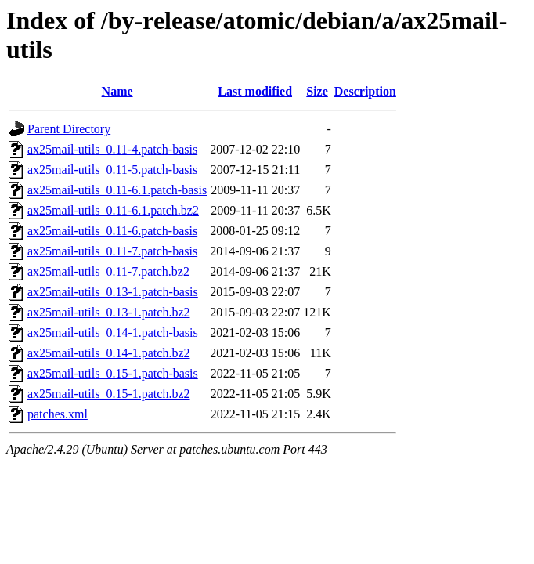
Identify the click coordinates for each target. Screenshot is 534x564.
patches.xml (57, 414)
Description (365, 91)
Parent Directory (68, 129)
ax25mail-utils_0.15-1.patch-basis (112, 373)
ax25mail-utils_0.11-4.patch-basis (112, 149)
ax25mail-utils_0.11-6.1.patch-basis (117, 190)
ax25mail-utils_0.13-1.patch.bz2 (108, 312)
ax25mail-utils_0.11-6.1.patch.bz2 (113, 210)
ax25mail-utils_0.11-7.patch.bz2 (108, 271)
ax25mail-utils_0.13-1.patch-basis (112, 291)
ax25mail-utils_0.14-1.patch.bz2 (108, 353)
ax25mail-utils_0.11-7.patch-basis (112, 251)
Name (117, 91)
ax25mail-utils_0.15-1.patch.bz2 (108, 393)
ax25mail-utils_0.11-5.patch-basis (112, 169)
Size (317, 91)
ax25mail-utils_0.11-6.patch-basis (112, 230)
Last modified (255, 91)
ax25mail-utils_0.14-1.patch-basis (112, 332)
